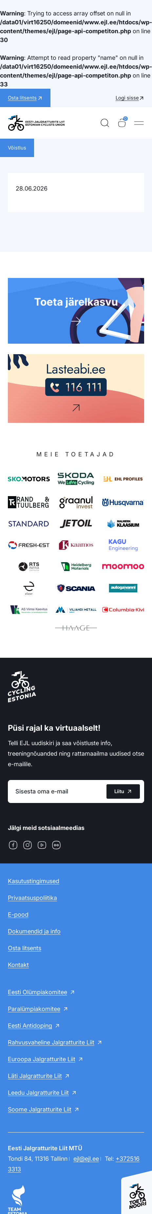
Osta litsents (24, 948)
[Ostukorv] (122, 123)
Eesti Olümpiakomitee (37, 992)
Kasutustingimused (33, 881)
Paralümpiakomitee (34, 1008)
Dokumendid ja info (34, 931)
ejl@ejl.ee (86, 1158)
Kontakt (18, 964)
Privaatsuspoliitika (32, 897)
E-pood (18, 914)
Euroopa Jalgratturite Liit (41, 1059)
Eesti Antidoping (30, 1025)
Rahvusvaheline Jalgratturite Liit (51, 1042)
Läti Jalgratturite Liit (35, 1075)
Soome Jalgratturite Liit (39, 1109)
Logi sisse (127, 98)
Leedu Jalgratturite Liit (38, 1092)
